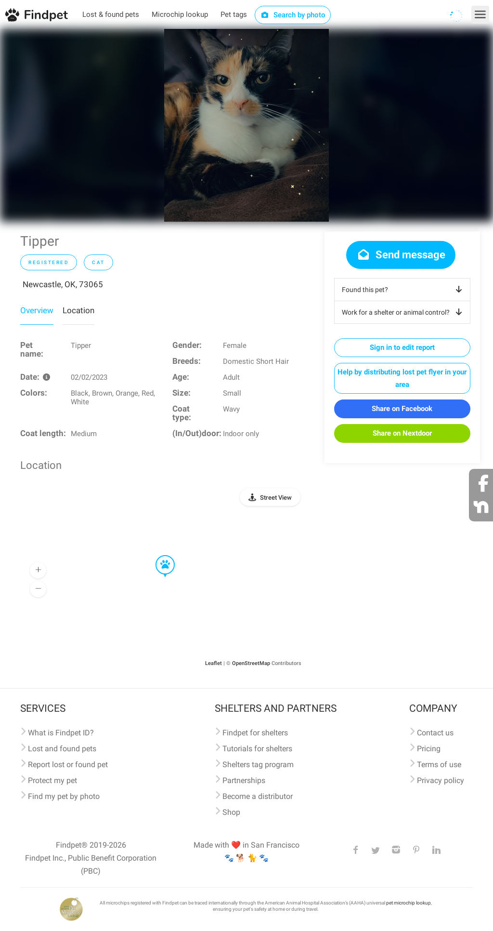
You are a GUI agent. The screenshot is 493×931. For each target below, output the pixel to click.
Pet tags (234, 14)
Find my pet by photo (64, 796)
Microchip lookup (180, 14)
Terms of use (439, 764)
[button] (158, 556)
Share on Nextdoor (402, 433)
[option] (246, 125)
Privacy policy (440, 780)
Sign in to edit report (402, 347)
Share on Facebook (402, 408)
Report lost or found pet (68, 764)
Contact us (435, 732)
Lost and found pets (62, 748)
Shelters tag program (258, 764)
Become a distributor (257, 796)
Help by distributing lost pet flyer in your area (402, 378)
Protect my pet (52, 780)
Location (78, 310)
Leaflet (213, 663)
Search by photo (293, 15)
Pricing (429, 748)
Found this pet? (404, 289)
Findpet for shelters (255, 732)
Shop (231, 812)
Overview (36, 310)
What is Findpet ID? (61, 732)
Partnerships (243, 780)
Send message (400, 255)
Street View (276, 497)
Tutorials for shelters (257, 748)
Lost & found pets (110, 14)
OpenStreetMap (251, 663)
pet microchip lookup (408, 902)
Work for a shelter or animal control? (404, 312)
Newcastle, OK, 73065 (63, 284)
